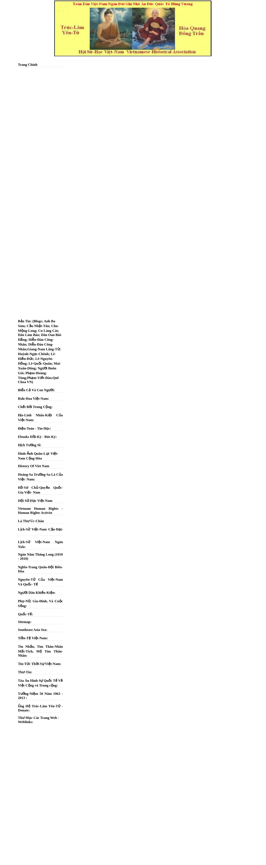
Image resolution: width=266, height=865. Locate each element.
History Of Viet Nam (33, 466)
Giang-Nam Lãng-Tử (43, 349)
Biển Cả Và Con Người (36, 390)
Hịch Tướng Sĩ (29, 445)
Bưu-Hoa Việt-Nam (33, 399)
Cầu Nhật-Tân (38, 326)
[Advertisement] (40, 132)
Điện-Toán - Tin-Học (34, 428)
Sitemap (24, 622)
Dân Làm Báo (28, 335)
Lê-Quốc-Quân (40, 363)
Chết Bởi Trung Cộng (34, 407)
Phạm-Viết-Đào (39, 378)
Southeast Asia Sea (32, 630)
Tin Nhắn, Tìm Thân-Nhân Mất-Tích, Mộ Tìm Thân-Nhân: (40, 651)
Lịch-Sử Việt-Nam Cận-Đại (40, 529)
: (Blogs (36, 321)
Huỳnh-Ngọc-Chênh (33, 354)
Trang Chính (27, 65)
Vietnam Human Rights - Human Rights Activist (40, 511)
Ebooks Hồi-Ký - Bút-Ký (36, 437)
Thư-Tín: (25, 672)
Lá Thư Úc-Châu (31, 521)
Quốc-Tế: (25, 614)
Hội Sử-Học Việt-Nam (35, 501)
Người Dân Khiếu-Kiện (36, 593)
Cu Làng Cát (48, 331)
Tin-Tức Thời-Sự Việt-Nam (39, 664)
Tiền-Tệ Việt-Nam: (33, 638)
